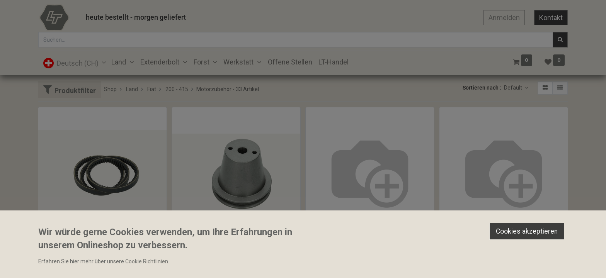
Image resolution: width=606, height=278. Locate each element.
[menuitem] (290, 62)
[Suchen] (560, 39)
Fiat (151, 89)
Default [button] (513, 88)
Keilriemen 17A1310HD (471, 243)
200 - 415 (176, 89)
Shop (110, 89)
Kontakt (551, 18)
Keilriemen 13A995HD (336, 243)
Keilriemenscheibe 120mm (208, 249)
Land (132, 89)
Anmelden (504, 18)
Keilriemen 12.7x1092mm (73, 243)
